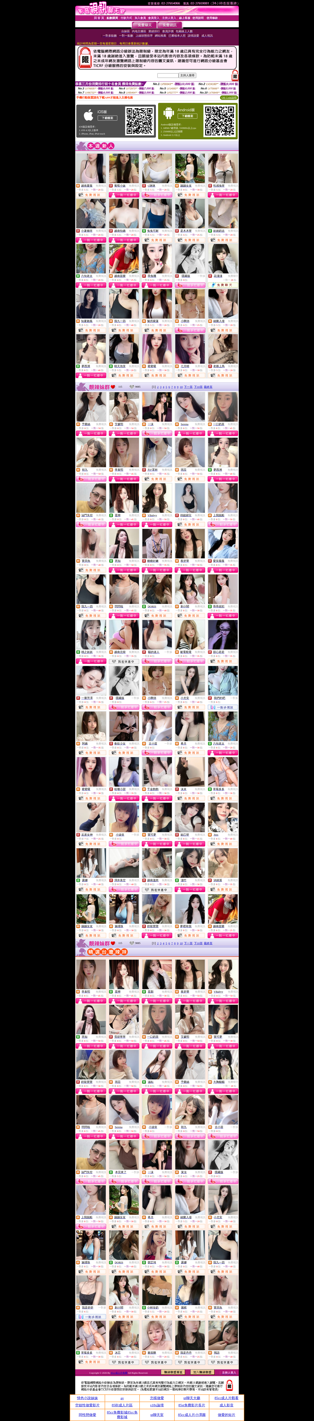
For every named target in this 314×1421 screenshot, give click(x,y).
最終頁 (208, 386)
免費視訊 (101, 185)
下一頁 (188, 386)
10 (181, 386)
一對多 (201, 276)
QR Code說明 (229, 97)
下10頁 (198, 386)
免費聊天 (233, 276)
